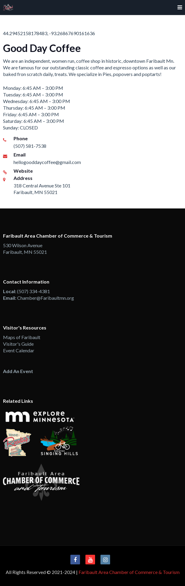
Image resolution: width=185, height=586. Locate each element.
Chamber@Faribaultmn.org (45, 298)
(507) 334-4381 (33, 291)
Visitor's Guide (18, 344)
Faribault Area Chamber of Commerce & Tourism (129, 572)
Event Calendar (18, 350)
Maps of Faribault (21, 337)
